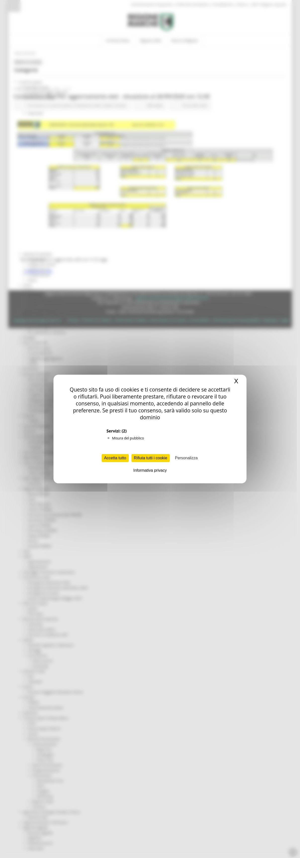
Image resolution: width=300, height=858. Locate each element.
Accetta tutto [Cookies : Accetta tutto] (115, 458)
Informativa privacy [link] (150, 470)
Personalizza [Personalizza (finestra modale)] (186, 458)
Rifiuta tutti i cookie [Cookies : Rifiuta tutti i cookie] (150, 458)
